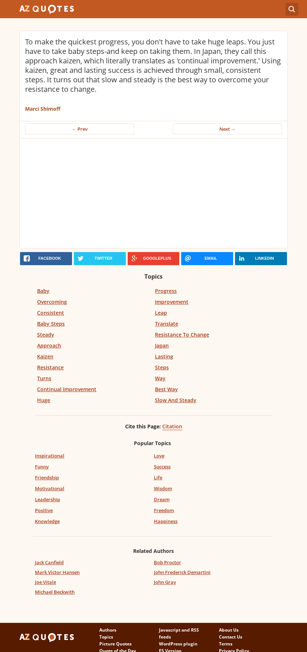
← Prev (80, 129)
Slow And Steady (175, 400)
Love (159, 455)
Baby (43, 290)
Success (162, 466)
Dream (162, 499)
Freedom (164, 510)
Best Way (166, 389)
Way (160, 378)
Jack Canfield (49, 562)
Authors (107, 630)
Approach (49, 345)
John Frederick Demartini (182, 572)
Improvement (171, 301)
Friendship (47, 477)
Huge (43, 400)
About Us (229, 630)
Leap (161, 312)
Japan (162, 345)
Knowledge (47, 521)
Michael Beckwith (55, 592)
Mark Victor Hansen (57, 572)
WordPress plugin (178, 644)
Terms (225, 644)
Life (158, 477)
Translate (166, 323)
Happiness (166, 521)
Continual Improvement (66, 389)
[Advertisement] (154, 193)
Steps (162, 367)
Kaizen (45, 356)
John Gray (165, 582)
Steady (45, 334)
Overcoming (52, 301)
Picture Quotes (115, 644)
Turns (44, 378)
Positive (44, 510)
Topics (106, 637)
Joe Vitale (45, 582)
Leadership (47, 499)
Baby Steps (51, 323)
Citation (172, 426)
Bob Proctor (167, 562)
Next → (227, 129)
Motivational (49, 488)
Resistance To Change (182, 334)
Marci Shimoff (42, 108)
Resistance (50, 367)
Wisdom (163, 488)
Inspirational (49, 455)
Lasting (164, 356)
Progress (166, 290)
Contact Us (230, 637)
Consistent (50, 312)
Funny (42, 466)
